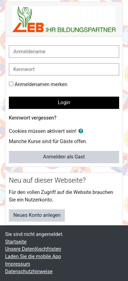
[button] (82, 131)
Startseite (16, 242)
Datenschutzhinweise (29, 271)
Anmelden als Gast (64, 157)
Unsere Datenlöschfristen (33, 249)
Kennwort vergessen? (32, 118)
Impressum (17, 264)
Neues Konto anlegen (36, 215)
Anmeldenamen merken (41, 84)
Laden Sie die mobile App (33, 256)
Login (64, 102)
